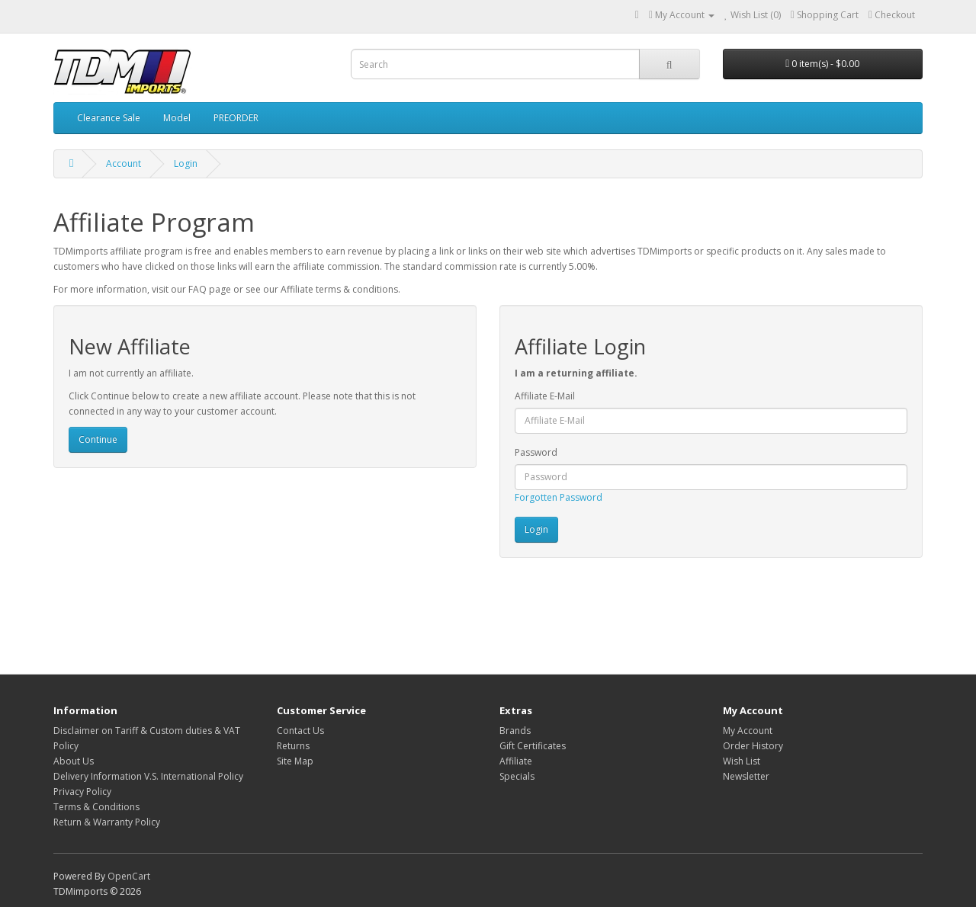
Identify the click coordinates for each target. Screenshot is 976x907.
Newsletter (746, 776)
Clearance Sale (108, 117)
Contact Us (300, 730)
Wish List (741, 761)
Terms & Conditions (96, 806)
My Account (747, 730)
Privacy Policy (82, 791)
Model (177, 117)
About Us (73, 761)
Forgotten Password (558, 497)
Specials (517, 776)
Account (123, 163)
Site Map (295, 761)
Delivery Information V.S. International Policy (148, 776)
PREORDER (236, 117)
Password (536, 452)
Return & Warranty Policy (106, 822)
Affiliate (515, 761)
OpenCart (129, 876)
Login (185, 163)
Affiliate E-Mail (545, 395)
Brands (515, 730)
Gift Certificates (532, 745)
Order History (753, 745)
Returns (293, 745)
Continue (98, 439)
